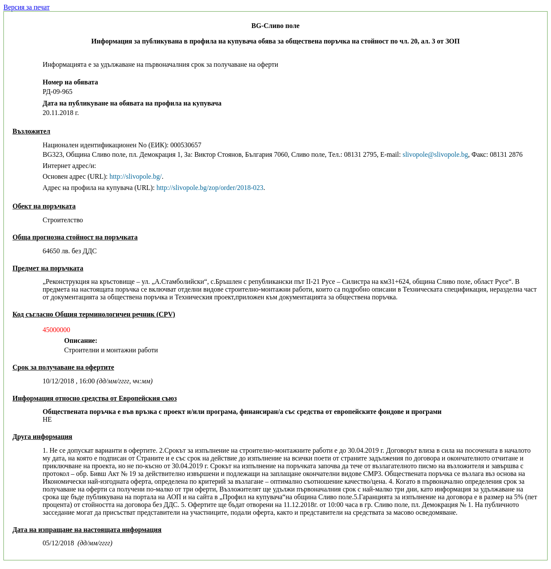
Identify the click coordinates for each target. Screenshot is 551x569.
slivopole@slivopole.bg (435, 154)
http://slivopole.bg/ (135, 176)
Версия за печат (26, 7)
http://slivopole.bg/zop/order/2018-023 (209, 187)
